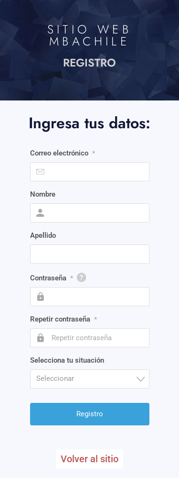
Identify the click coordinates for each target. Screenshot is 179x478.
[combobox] (89, 379)
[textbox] (92, 379)
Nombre (42, 194)
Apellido (43, 235)
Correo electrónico (62, 153)
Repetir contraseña (63, 319)
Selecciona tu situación (67, 360)
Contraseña (51, 278)
